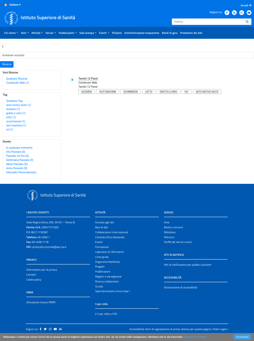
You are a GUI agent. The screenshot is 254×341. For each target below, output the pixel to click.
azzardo (13, 109)
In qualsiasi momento (19, 147)
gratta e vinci (16, 113)
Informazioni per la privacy (41, 270)
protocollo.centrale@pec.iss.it (49, 247)
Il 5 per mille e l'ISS (106, 314)
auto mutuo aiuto (18, 105)
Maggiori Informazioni (194, 337)
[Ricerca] (207, 21)
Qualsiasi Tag (14, 101)
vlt (9, 129)
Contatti (31, 274)
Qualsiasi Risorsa (16, 78)
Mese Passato (17, 164)
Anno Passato (16, 168)
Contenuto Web (17, 82)
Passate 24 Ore (17, 156)
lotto (11, 117)
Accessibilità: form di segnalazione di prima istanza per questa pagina (170, 329)
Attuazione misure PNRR (40, 302)
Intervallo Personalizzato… (22, 172)
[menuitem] (11, 32)
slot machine (16, 125)
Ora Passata (15, 151)
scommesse (15, 121)
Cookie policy (33, 279)
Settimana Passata (19, 160)
